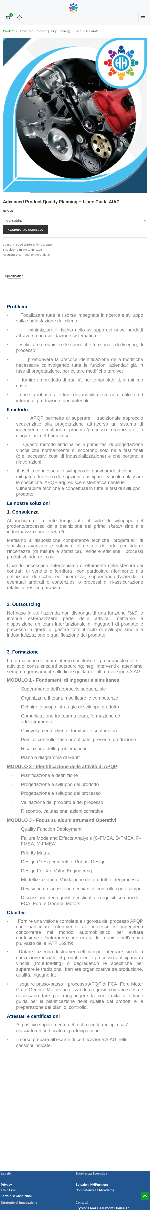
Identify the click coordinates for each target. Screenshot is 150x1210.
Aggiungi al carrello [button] (25, 229)
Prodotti (8, 31)
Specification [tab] (14, 276)
